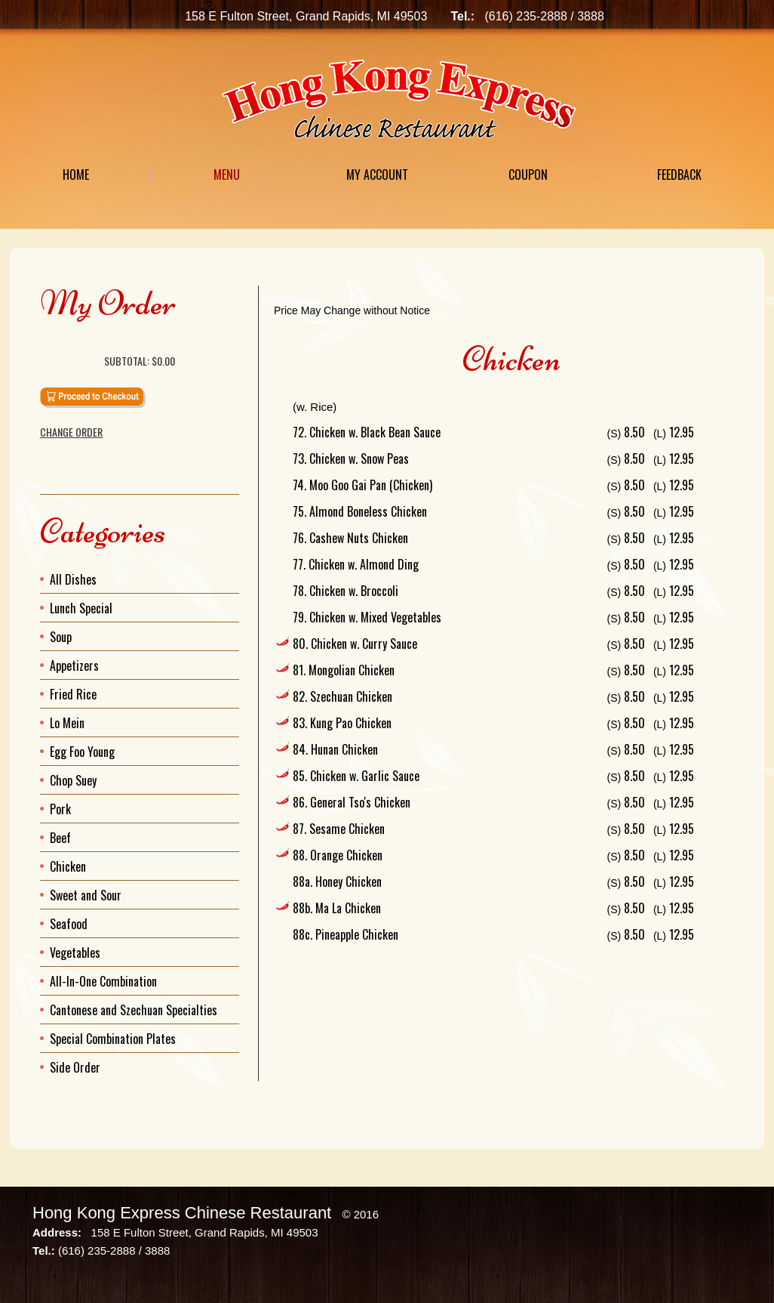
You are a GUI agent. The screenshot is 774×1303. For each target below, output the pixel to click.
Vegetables (75, 952)
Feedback (679, 174)
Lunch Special (81, 608)
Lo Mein (67, 723)
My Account (377, 174)
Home (76, 174)
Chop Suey (73, 780)
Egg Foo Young (82, 752)
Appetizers (74, 665)
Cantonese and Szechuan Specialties (133, 1010)
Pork (60, 809)
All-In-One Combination (103, 981)
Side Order (75, 1067)
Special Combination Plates (113, 1039)
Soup (61, 637)
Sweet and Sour (85, 895)
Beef (60, 838)
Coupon (528, 174)
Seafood (69, 924)
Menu (226, 174)
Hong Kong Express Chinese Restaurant (181, 1212)
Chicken (68, 866)
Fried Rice (73, 694)
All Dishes (73, 579)
